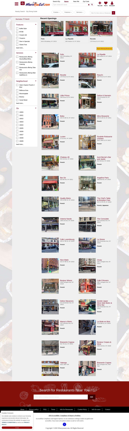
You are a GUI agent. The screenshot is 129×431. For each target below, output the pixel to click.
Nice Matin (64, 260)
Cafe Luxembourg (67, 239)
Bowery (20, 97)
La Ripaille (101, 54)
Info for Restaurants (66, 409)
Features (67, 12)
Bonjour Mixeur (66, 280)
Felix (62, 54)
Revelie (63, 75)
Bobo (62, 116)
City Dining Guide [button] (31, 11)
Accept (17, 427)
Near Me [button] (76, 1)
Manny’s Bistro (66, 322)
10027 (19, 135)
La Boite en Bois (103, 322)
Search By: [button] (56, 1)
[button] (23, 3)
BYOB (19, 32)
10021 (19, 115)
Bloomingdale (22, 94)
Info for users (96, 409)
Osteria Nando (66, 219)
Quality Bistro (65, 198)
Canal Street (21, 100)
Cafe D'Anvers (103, 280)
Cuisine (56, 12)
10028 (19, 138)
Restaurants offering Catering (24, 63)
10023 (19, 122)
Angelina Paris (103, 178)
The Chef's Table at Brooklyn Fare (103, 199)
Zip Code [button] (86, 1)
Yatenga (63, 363)
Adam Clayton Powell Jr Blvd (25, 86)
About (22, 409)
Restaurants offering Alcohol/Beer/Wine (24, 58)
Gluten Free (21, 45)
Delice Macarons (66, 301)
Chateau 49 (64, 157)
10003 (19, 112)
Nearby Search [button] (20, 11)
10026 (19, 131)
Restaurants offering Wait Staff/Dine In (25, 74)
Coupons (20, 38)
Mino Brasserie (103, 116)
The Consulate (103, 219)
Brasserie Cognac (67, 342)
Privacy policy (33, 409)
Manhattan (19, 19)
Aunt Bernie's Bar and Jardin (104, 158)
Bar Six (63, 178)
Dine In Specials (23, 41)
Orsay (99, 260)
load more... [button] (20, 48)
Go (91, 397)
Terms (53, 409)
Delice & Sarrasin (104, 95)
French (26, 19)
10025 (19, 128)
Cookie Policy (82, 409)
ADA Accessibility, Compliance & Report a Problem (64, 415)
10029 (19, 141)
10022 (19, 119)
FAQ (44, 409)
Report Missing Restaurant (104, 48)
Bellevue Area (22, 90)
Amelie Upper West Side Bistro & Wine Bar (104, 303)
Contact (107, 409)
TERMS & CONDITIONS (9, 422)
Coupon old (21, 35)
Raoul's (100, 75)
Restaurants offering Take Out (26, 68)
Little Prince (65, 95)
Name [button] (66, 1)
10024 (19, 125)
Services (79, 12)
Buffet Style (21, 28)
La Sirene (101, 239)
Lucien (62, 137)
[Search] (72, 4)
